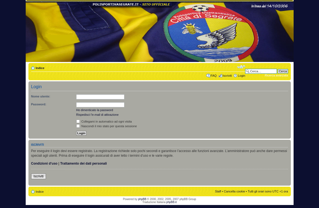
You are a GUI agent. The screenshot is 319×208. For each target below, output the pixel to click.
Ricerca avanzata (276, 75)
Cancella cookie (234, 191)
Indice (40, 68)
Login (241, 75)
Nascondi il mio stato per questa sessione (106, 126)
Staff (218, 191)
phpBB (142, 199)
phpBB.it (171, 202)
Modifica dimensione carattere (241, 66)
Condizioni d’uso (44, 163)
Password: (38, 104)
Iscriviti (227, 75)
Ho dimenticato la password (94, 110)
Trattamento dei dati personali (83, 163)
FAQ (214, 75)
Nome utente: (40, 96)
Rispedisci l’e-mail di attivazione (97, 114)
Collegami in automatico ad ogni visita (104, 121)
